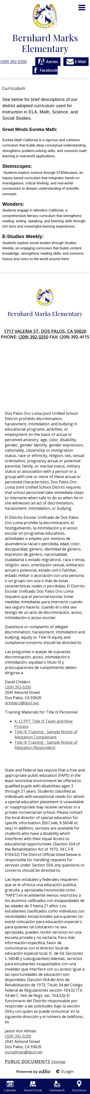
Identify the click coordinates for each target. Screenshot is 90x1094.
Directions (79, 1086)
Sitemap (58, 1061)
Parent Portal (33, 1086)
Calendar (10, 1086)
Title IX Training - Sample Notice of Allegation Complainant (46, 734)
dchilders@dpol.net (22, 703)
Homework (57, 1086)
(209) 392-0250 (13, 61)
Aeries (48, 61)
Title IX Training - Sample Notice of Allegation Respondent (46, 745)
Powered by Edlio (33, 1071)
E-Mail (75, 61)
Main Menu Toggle (81, 7)
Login (64, 1071)
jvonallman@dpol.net (23, 1052)
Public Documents (27, 1061)
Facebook (45, 70)
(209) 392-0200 (18, 687)
